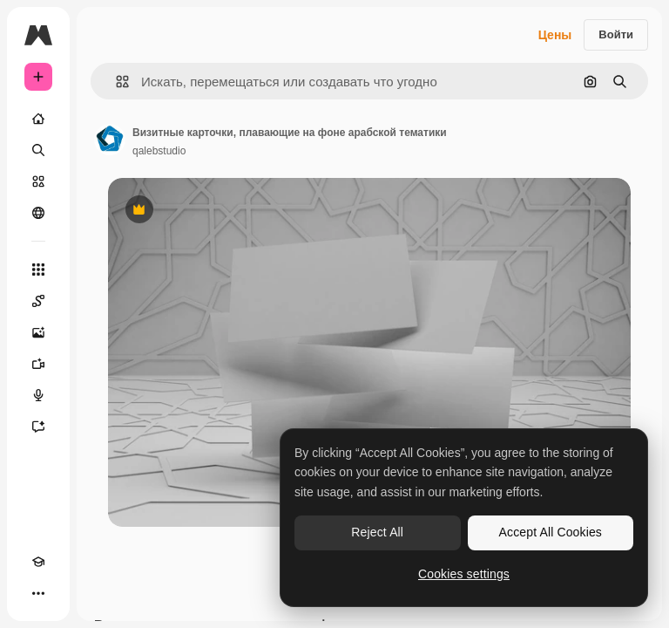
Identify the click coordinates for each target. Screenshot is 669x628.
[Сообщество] (38, 213)
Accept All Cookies (550, 532)
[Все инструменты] (38, 269)
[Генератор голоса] (38, 395)
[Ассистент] (38, 426)
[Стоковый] (38, 181)
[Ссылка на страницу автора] (109, 139)
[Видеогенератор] (38, 364)
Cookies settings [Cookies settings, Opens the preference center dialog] (464, 574)
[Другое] (38, 593)
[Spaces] (38, 301)
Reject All (377, 532)
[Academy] (38, 562)
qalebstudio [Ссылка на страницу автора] (159, 151)
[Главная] (38, 119)
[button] (115, 81)
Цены (555, 35)
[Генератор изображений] (38, 332)
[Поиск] (38, 150)
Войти (615, 34)
